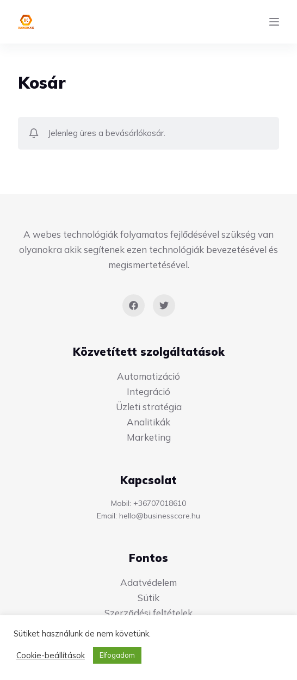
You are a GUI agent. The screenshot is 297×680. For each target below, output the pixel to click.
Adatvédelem (148, 582)
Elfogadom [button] (117, 655)
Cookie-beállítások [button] (50, 655)
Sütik (148, 597)
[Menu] (274, 22)
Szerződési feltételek (148, 613)
